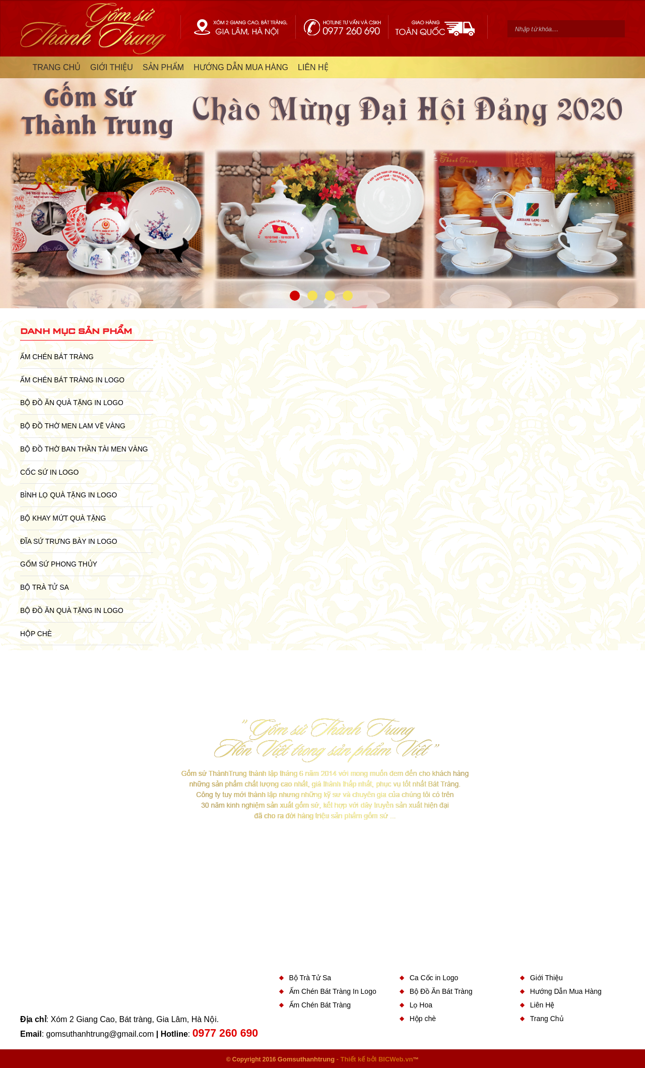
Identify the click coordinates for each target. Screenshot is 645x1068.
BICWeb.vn (395, 1059)
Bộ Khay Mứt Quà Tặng (63, 518)
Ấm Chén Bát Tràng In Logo (72, 380)
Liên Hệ (542, 1005)
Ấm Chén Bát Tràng (57, 357)
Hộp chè (36, 634)
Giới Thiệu (546, 978)
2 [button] (312, 296)
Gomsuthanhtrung (306, 1059)
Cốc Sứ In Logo (49, 472)
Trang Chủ (547, 1019)
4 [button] (348, 296)
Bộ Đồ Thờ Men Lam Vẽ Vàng (72, 426)
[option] (322, 182)
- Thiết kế (352, 1059)
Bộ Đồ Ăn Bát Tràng (441, 991)
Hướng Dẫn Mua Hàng (566, 991)
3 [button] (330, 296)
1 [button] (295, 296)
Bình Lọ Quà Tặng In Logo (68, 495)
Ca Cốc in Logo (434, 978)
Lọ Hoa (421, 1005)
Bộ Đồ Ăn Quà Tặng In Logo (71, 403)
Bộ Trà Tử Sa (44, 587)
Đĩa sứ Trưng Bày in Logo (68, 541)
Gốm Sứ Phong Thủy (58, 564)
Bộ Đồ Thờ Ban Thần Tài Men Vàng (84, 449)
